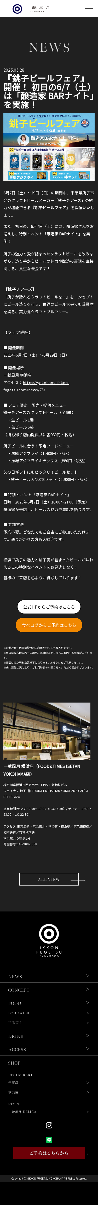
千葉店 (13, 1083)
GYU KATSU (19, 1013)
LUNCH (14, 1023)
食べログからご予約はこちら (49, 625)
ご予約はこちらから (49, 1154)
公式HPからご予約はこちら (49, 607)
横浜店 (13, 1093)
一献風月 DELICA (22, 1112)
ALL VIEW (49, 879)
